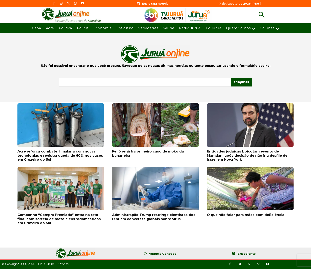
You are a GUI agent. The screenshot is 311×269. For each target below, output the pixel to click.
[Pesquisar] (241, 82)
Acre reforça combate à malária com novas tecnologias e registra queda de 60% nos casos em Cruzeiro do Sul (60, 155)
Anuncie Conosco (163, 253)
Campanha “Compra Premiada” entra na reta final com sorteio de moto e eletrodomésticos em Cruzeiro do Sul (59, 219)
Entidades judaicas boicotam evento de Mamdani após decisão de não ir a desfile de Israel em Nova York (247, 155)
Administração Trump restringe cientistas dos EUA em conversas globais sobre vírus (153, 217)
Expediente (246, 253)
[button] (261, 15)
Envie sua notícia (155, 3)
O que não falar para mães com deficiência (245, 215)
